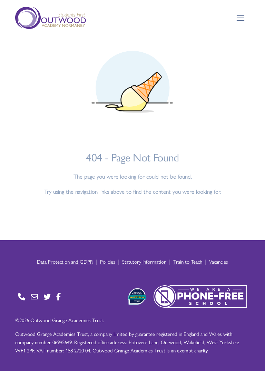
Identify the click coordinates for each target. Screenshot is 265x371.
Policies (107, 261)
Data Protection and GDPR (65, 261)
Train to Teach (187, 261)
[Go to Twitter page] (47, 296)
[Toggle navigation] (240, 18)
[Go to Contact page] (21, 296)
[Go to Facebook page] (58, 296)
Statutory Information (144, 261)
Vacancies (218, 261)
